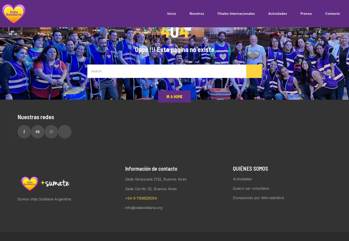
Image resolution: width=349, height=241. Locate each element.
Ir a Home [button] (174, 96)
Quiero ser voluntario (251, 188)
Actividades (242, 179)
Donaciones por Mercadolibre (258, 198)
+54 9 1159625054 (141, 198)
